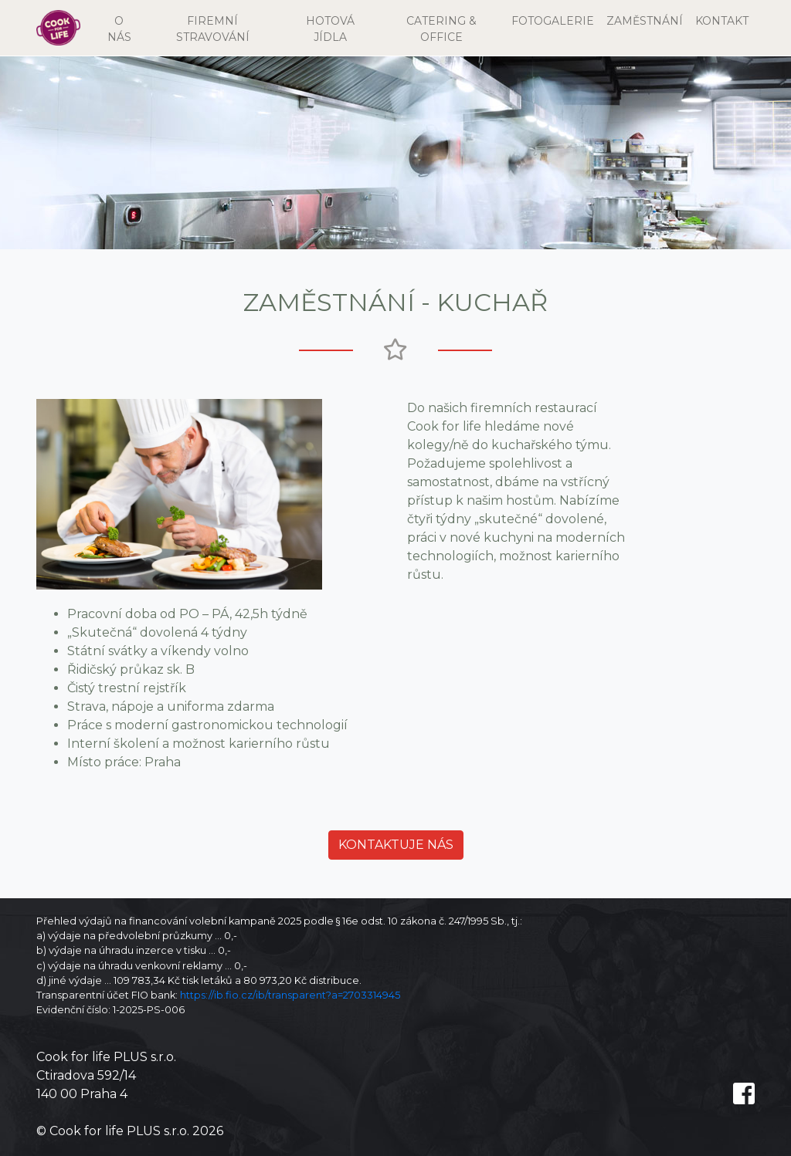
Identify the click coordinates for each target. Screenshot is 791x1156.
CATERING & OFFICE (441, 29)
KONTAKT (722, 21)
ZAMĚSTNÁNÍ (644, 21)
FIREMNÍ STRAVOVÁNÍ (213, 29)
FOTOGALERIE (552, 21)
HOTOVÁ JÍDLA (330, 29)
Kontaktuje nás (395, 844)
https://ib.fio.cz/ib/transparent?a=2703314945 (290, 995)
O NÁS (125, 29)
